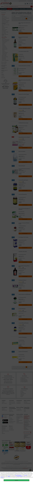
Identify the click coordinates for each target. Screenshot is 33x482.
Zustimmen (16, 480)
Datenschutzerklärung (18, 475)
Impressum (25, 475)
